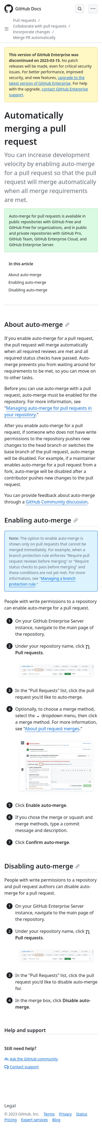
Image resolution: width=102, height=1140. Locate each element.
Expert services (34, 1119)
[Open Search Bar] (79, 8)
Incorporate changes (31, 31)
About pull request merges (52, 729)
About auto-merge (36, 324)
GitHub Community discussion (57, 502)
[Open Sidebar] (6, 29)
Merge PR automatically (34, 37)
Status (81, 1114)
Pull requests (24, 20)
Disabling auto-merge (42, 865)
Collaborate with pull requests (40, 26)
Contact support (21, 1066)
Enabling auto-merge (41, 519)
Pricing (10, 1119)
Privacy (65, 1114)
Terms (49, 1114)
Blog (56, 1119)
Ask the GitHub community (31, 1058)
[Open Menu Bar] (93, 8)
